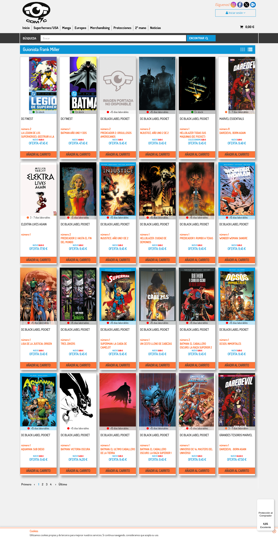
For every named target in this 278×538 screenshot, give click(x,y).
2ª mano (140, 28)
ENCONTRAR (198, 38)
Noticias (155, 28)
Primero (26, 479)
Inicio (26, 28)
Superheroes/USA (46, 28)
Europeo (80, 28)
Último (63, 479)
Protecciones (122, 28)
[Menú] (272, 501)
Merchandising (100, 28)
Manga (66, 28)
